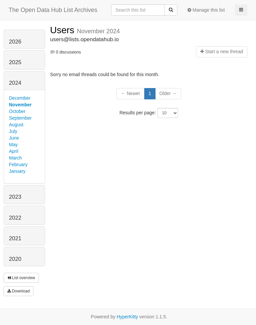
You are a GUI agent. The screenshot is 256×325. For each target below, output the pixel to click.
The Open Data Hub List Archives (53, 10)
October (17, 111)
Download (18, 291)
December (20, 98)
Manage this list (206, 10)
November (20, 104)
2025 (15, 62)
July (13, 131)
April (13, 151)
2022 (15, 218)
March (15, 158)
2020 (15, 259)
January (17, 171)
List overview (21, 277)
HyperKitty (127, 316)
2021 (15, 238)
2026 (15, 42)
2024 (15, 83)
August (16, 124)
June (14, 138)
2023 (15, 197)
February (18, 164)
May (13, 144)
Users (63, 30)
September (20, 118)
